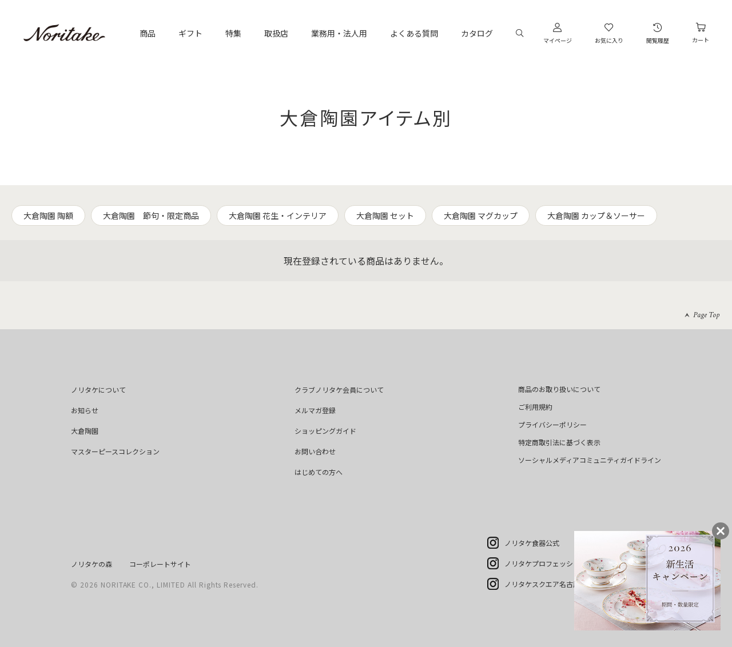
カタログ (477, 33)
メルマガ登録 (315, 410)
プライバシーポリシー (552, 424)
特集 (233, 33)
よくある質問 (414, 33)
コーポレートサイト (160, 564)
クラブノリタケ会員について (339, 389)
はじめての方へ (319, 472)
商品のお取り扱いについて (559, 389)
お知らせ (84, 410)
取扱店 (276, 33)
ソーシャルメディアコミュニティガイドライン (589, 460)
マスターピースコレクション (115, 451)
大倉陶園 (84, 431)
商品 (148, 33)
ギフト (190, 33)
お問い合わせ (315, 451)
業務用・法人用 (339, 33)
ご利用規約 (535, 407)
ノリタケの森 (91, 564)
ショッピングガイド (325, 431)
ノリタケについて (98, 389)
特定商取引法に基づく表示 (559, 442)
